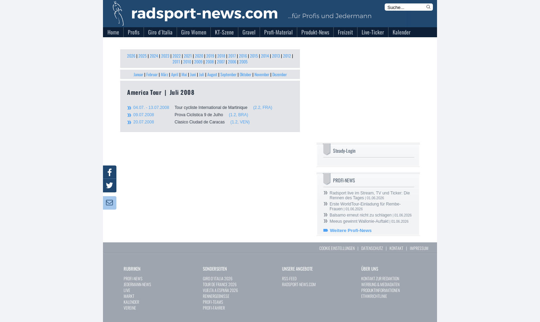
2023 (165, 56)
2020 (199, 56)
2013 (276, 56)
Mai (184, 74)
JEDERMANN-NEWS (137, 284)
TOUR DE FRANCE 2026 (220, 284)
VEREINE (130, 308)
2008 (210, 61)
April (174, 74)
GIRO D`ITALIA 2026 (217, 278)
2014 (265, 56)
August (212, 74)
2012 (287, 56)
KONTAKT (396, 248)
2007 (221, 61)
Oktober (245, 74)
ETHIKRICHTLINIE (374, 296)
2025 (142, 56)
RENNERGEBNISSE (216, 296)
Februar (152, 74)
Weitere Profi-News (351, 230)
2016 (243, 56)
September (228, 74)
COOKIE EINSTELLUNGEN (337, 248)
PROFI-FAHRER (214, 308)
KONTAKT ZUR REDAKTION (380, 278)
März (164, 74)
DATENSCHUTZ (372, 248)
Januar (138, 74)
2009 (198, 61)
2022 (177, 56)
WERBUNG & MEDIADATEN (380, 284)
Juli (201, 74)
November (262, 74)
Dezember (279, 74)
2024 (154, 56)
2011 (176, 61)
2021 (188, 56)
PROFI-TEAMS (213, 302)
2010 (187, 61)
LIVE (127, 290)
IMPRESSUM (419, 248)
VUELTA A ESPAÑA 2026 (220, 290)
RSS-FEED (289, 278)
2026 (131, 56)
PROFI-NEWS (133, 278)
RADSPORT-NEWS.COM (299, 284)
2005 (243, 61)
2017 (232, 56)
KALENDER (131, 302)
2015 (254, 56)
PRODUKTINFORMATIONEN (380, 290)
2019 (210, 56)
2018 (221, 56)
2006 (232, 61)
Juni (193, 74)
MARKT (129, 296)
